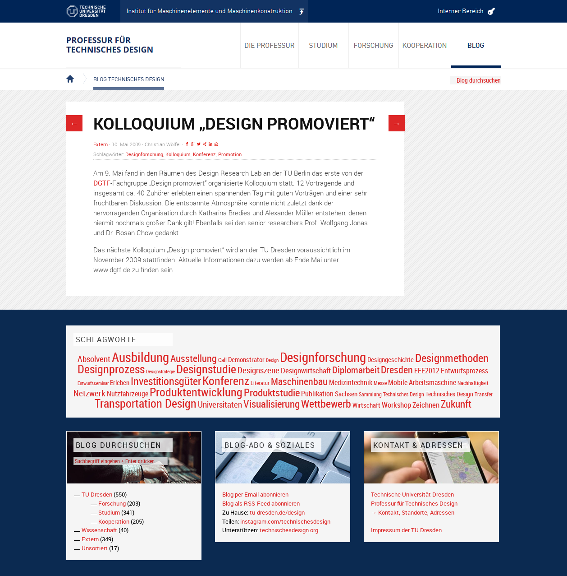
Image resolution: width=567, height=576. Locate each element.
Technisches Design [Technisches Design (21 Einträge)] (449, 394)
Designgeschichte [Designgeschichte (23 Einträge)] (390, 359)
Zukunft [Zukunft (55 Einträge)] (456, 403)
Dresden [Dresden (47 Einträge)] (397, 369)
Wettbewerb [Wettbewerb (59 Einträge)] (326, 403)
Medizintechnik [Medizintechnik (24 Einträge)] (350, 382)
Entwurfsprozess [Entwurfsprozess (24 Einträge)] (464, 371)
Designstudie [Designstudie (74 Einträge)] (206, 369)
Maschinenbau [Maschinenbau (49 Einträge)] (299, 381)
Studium (109, 512)
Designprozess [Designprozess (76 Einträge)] (111, 369)
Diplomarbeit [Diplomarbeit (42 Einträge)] (356, 369)
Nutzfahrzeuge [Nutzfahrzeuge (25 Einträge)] (127, 394)
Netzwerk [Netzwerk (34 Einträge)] (89, 393)
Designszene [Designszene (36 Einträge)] (258, 370)
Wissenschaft (99, 530)
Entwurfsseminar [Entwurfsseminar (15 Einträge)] (93, 383)
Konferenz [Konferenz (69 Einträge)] (225, 380)
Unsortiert (95, 548)
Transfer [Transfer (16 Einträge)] (484, 394)
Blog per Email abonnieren (255, 494)
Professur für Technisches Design (414, 503)
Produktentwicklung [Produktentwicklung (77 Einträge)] (196, 392)
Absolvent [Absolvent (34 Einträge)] (94, 358)
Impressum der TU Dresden (406, 530)
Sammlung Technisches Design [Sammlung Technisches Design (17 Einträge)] (391, 394)
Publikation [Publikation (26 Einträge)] (317, 394)
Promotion (230, 154)
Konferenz (204, 154)
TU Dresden (97, 494)
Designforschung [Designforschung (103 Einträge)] (323, 357)
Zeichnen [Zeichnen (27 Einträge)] (425, 405)
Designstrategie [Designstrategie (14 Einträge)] (160, 371)
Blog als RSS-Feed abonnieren (261, 503)
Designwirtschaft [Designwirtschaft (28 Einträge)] (306, 370)
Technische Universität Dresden (412, 494)
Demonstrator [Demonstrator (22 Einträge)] (246, 359)
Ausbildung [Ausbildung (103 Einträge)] (140, 357)
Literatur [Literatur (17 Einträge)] (260, 383)
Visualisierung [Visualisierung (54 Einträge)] (271, 404)
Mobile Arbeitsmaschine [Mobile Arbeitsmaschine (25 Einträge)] (422, 382)
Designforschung (144, 154)
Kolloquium (178, 154)
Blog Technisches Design (121, 71)
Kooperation (113, 521)
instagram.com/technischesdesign (285, 521)
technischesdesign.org (289, 530)
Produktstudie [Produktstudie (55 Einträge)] (272, 392)
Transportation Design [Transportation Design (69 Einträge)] (146, 403)
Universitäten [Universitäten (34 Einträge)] (220, 404)
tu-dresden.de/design (277, 512)
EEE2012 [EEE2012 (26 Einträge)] (426, 371)
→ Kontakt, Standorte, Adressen (412, 512)
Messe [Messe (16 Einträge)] (380, 383)
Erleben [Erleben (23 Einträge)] (119, 382)
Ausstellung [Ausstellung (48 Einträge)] (193, 358)
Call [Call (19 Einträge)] (222, 360)
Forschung (112, 503)
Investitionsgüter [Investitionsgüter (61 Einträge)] (166, 381)
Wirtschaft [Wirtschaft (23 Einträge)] (366, 404)
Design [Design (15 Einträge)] (272, 360)
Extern (100, 144)
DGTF (101, 182)
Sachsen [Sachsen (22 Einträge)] (346, 394)
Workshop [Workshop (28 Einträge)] (396, 404)
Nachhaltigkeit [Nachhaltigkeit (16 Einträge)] (473, 383)
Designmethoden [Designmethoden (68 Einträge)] (452, 357)
